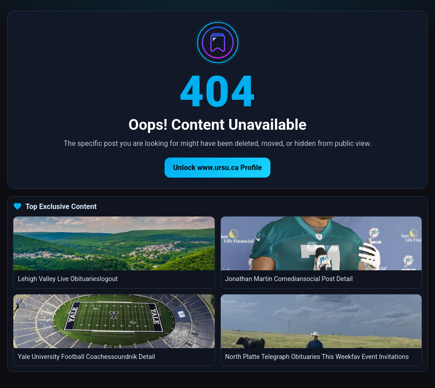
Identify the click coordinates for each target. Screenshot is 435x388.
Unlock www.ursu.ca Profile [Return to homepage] (217, 167)
